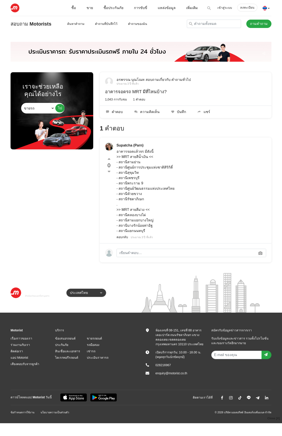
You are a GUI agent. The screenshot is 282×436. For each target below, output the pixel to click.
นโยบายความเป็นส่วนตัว (55, 412)
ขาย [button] (90, 8)
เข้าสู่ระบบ (224, 7)
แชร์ (203, 112)
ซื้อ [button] (73, 8)
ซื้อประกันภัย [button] (113, 8)
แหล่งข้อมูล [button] (167, 8)
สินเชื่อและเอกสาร (67, 351)
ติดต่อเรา (17, 351)
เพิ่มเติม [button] (192, 8)
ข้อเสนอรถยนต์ (65, 338)
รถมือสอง (93, 345)
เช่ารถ (91, 351)
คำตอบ (114, 112)
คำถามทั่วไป (181, 80)
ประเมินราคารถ (97, 357)
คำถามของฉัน (137, 24)
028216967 (163, 365)
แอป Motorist (19, 357)
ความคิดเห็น (146, 112)
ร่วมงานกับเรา (20, 345)
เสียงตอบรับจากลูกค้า (25, 364)
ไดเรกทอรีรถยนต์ (66, 357)
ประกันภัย (61, 345)
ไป (60, 108)
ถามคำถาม (259, 24)
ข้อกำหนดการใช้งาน (22, 412)
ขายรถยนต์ (94, 338)
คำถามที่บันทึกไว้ (106, 24)
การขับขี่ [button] (140, 8)
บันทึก (178, 112)
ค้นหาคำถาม (75, 24)
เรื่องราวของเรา (21, 338)
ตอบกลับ (122, 237)
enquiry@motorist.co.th (171, 373)
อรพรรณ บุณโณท (131, 80)
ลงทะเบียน (247, 7)
